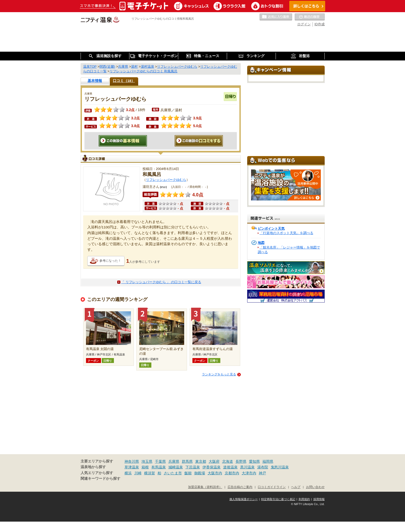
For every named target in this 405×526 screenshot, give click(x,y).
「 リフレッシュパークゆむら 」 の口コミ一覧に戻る (161, 282)
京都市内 (232, 473)
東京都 (200, 461)
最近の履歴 (310, 17)
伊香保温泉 (211, 467)
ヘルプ (295, 487)
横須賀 (149, 473)
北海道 (227, 461)
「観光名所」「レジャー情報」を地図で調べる (289, 249)
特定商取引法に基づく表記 (278, 499)
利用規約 (304, 499)
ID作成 (320, 24)
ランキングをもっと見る (219, 374)
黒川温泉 (247, 467)
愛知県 (254, 461)
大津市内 (249, 473)
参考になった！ (110, 260)
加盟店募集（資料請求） (205, 487)
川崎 (138, 473)
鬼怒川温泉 (280, 467)
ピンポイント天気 (271, 228)
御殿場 (199, 473)
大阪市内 (215, 473)
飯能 (188, 473)
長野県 (241, 461)
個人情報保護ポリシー (243, 499)
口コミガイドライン (272, 487)
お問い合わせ (315, 487)
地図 (261, 243)
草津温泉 (131, 467)
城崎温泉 (175, 467)
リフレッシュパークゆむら (166, 180)
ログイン (304, 24)
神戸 (262, 473)
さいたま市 (173, 473)
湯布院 (262, 467)
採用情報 (319, 499)
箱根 (145, 467)
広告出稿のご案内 (240, 487)
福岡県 (267, 461)
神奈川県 (131, 461)
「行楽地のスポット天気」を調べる (286, 233)
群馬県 (187, 461)
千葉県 (160, 461)
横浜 (128, 473)
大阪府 (214, 461)
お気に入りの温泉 (276, 17)
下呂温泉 (192, 467)
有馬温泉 (158, 467)
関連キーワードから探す (100, 479)
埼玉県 (147, 461)
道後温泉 (230, 467)
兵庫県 (173, 461)
